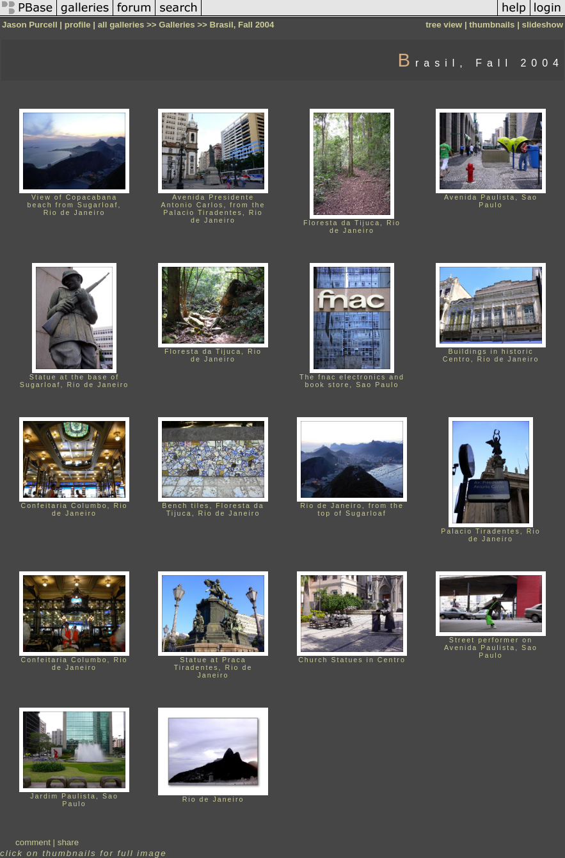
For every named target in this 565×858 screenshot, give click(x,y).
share (68, 842)
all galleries (121, 24)
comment (33, 842)
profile (78, 24)
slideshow (542, 24)
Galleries (177, 24)
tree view (444, 24)
